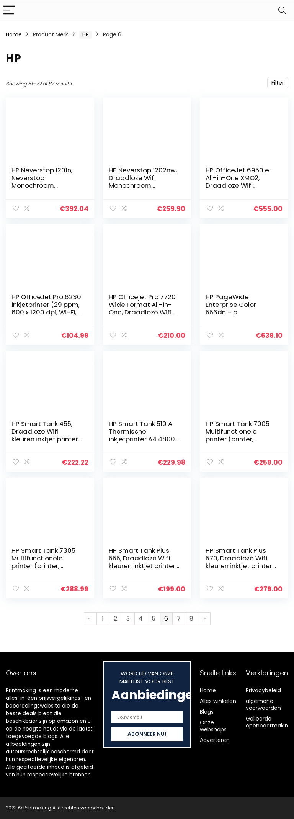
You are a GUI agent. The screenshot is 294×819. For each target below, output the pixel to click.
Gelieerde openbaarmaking (269, 722)
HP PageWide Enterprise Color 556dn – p (231, 304)
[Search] (282, 10)
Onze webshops (213, 726)
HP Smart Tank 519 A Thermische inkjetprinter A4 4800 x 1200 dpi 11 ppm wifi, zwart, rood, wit (144, 439)
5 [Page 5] (153, 618)
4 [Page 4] (141, 618)
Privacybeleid (263, 690)
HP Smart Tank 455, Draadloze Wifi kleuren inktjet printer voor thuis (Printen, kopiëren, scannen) (44, 439)
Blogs (207, 712)
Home (14, 34)
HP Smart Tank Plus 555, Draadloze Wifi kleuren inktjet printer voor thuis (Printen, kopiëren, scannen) (142, 566)
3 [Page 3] (128, 618)
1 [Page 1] (103, 618)
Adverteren (215, 740)
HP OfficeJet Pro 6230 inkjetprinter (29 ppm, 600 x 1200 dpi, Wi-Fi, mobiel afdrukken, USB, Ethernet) (46, 312)
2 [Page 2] (115, 618)
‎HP (85, 34)
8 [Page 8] (191, 618)
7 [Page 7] (179, 618)
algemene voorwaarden (263, 704)
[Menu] (9, 10)
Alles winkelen (218, 701)
